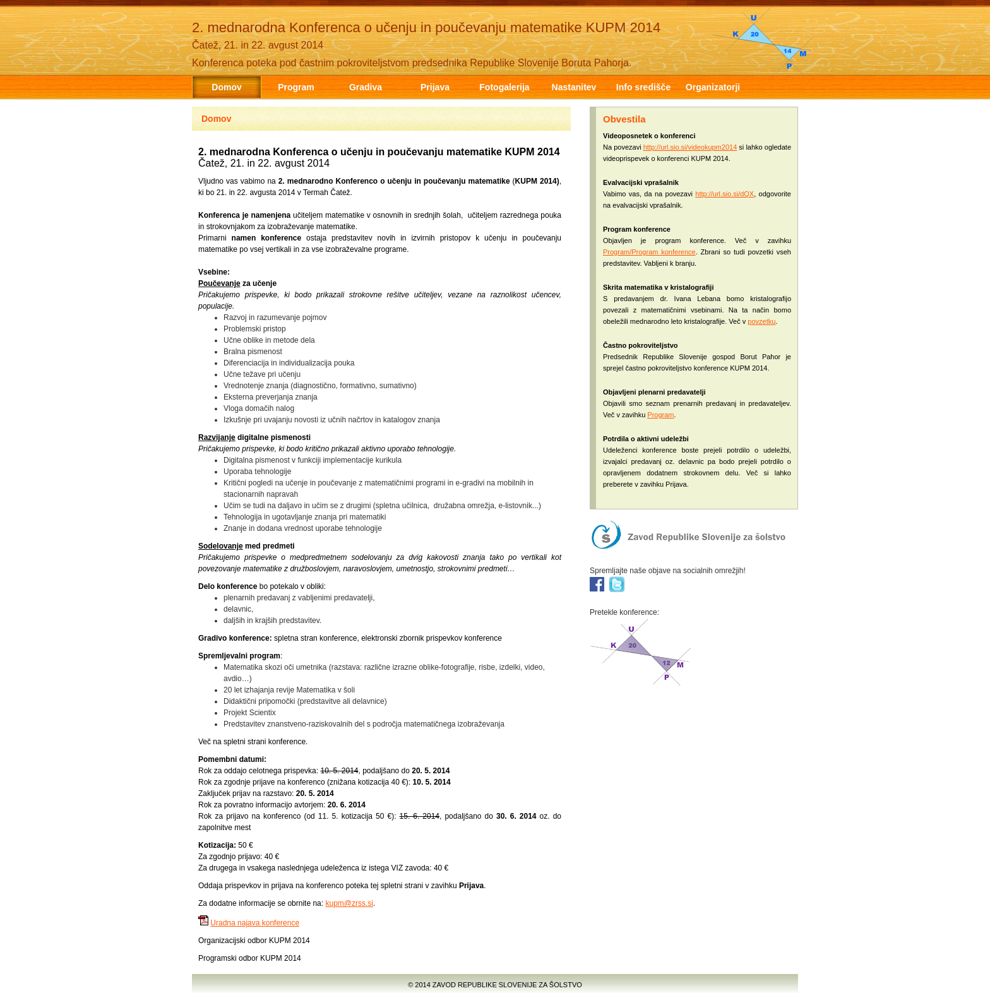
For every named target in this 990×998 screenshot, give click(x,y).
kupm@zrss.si (349, 903)
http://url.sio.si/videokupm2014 (690, 147)
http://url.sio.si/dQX (724, 194)
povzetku (761, 321)
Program (660, 415)
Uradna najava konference (254, 922)
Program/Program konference (649, 252)
